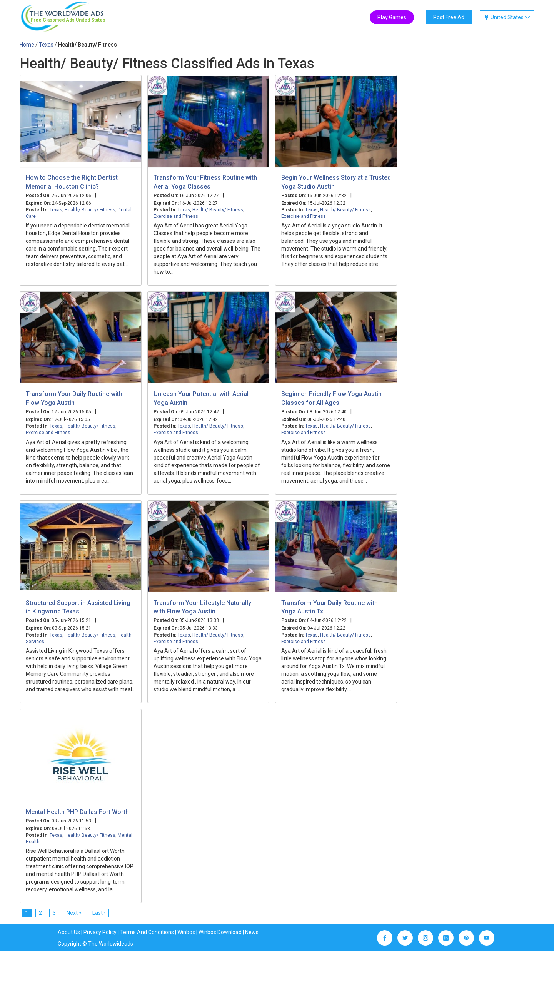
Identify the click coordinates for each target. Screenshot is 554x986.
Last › (98, 913)
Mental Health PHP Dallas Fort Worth (77, 812)
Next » (74, 913)
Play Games (391, 17)
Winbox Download (220, 932)
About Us (69, 932)
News (252, 932)
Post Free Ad (448, 17)
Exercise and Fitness (176, 216)
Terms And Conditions (147, 932)
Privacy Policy (100, 932)
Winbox (186, 932)
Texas (56, 209)
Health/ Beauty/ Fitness (90, 209)
